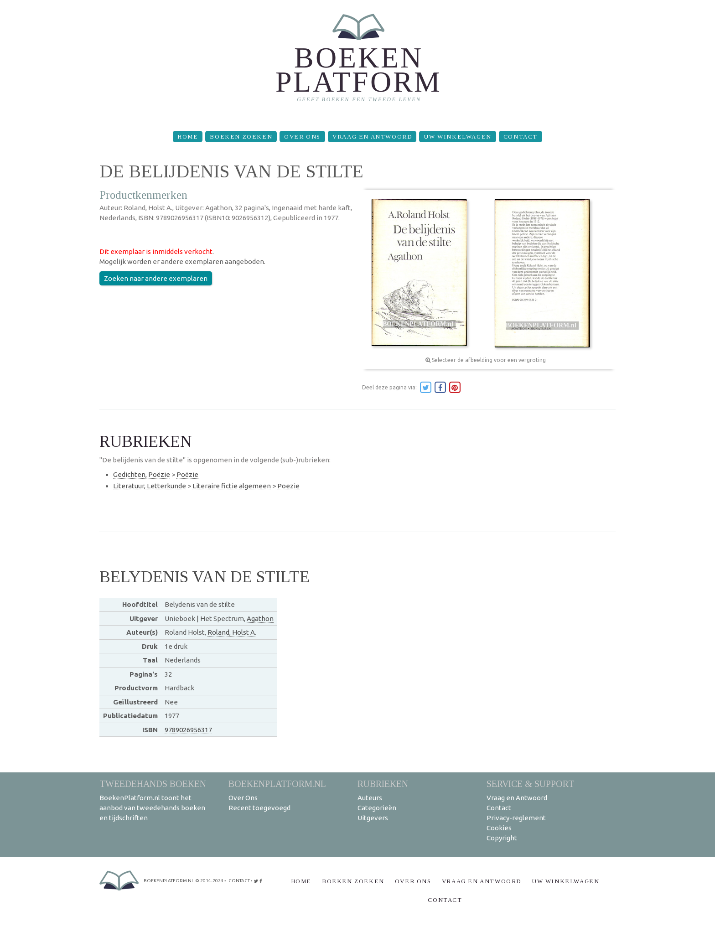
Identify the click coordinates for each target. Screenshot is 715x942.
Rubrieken (383, 783)
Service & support (530, 783)
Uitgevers (373, 818)
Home (187, 136)
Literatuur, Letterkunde (149, 486)
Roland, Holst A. (231, 632)
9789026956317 (188, 730)
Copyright (502, 838)
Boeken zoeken (241, 136)
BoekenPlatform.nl (277, 783)
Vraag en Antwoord (372, 136)
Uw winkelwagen (457, 136)
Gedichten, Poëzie (141, 474)
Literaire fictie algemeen (231, 486)
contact (239, 880)
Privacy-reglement (516, 818)
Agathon (260, 618)
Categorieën (377, 808)
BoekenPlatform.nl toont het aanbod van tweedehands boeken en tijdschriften (152, 808)
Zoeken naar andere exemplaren (155, 278)
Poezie (288, 486)
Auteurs (370, 798)
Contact (520, 136)
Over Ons (302, 136)
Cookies (499, 828)
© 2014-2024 (209, 880)
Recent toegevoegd (259, 808)
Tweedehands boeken (152, 783)
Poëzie (187, 474)
